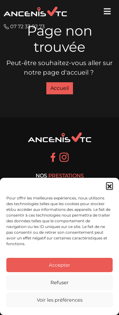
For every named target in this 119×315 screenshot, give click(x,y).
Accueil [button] (59, 88)
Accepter (59, 265)
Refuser (59, 282)
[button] (109, 186)
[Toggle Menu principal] (106, 11)
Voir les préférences (60, 300)
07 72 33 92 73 (24, 26)
